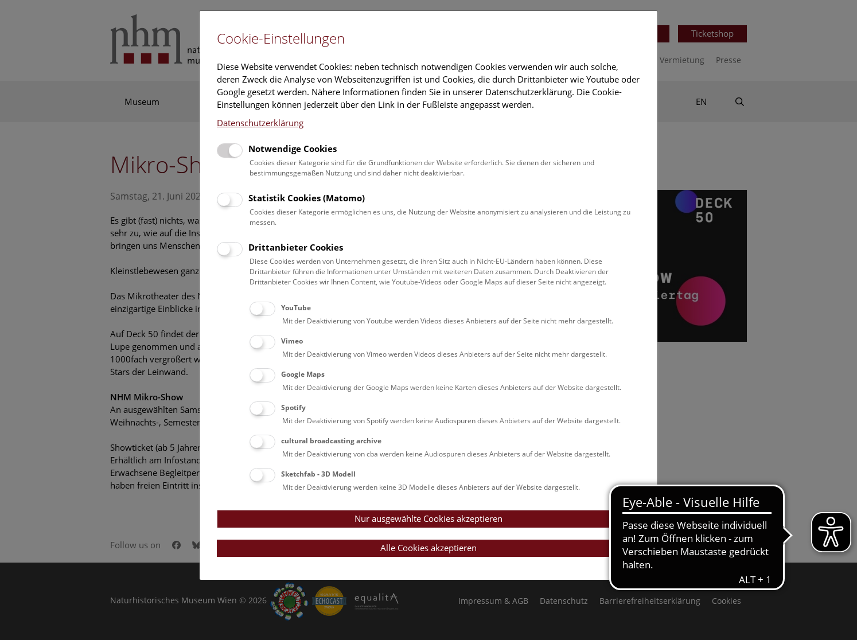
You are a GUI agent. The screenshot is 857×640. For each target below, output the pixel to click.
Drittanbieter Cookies (295, 247)
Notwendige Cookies (292, 148)
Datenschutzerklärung (260, 122)
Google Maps (303, 374)
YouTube (296, 308)
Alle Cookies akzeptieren (428, 547)
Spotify (293, 407)
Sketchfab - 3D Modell (318, 474)
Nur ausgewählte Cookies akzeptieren (428, 518)
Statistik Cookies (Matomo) (306, 198)
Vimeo (292, 341)
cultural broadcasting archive (331, 441)
